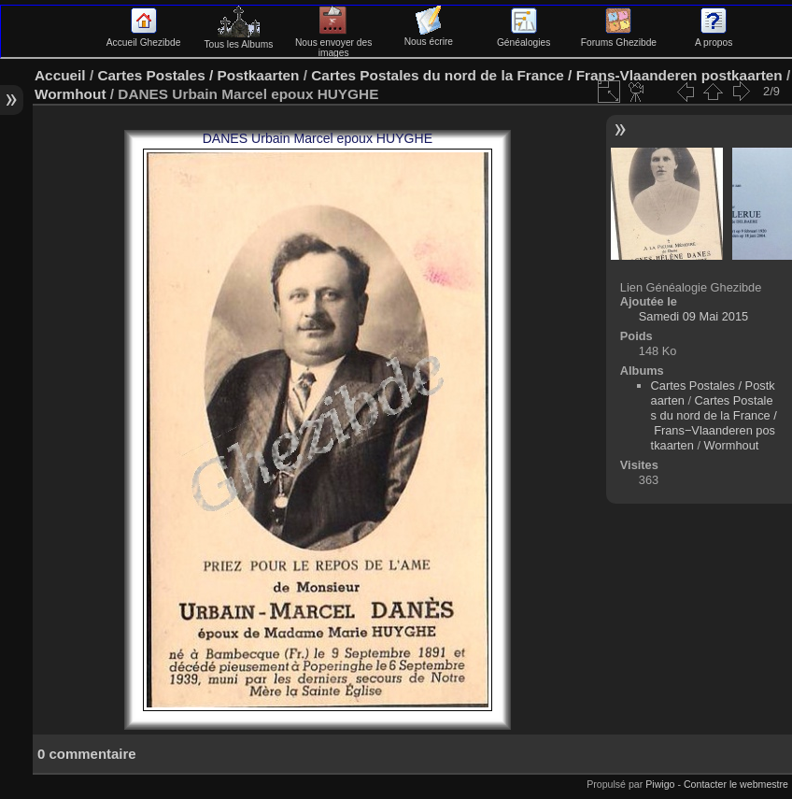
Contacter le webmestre (736, 784)
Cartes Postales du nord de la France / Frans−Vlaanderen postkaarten (714, 422)
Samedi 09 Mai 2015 (693, 316)
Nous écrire (428, 36)
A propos (713, 37)
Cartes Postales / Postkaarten (198, 75)
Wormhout (70, 94)
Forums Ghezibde (619, 37)
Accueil (60, 75)
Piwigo (659, 784)
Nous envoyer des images (334, 42)
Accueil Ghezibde (143, 37)
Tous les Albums (238, 39)
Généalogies (523, 37)
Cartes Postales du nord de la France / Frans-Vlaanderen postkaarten (546, 75)
